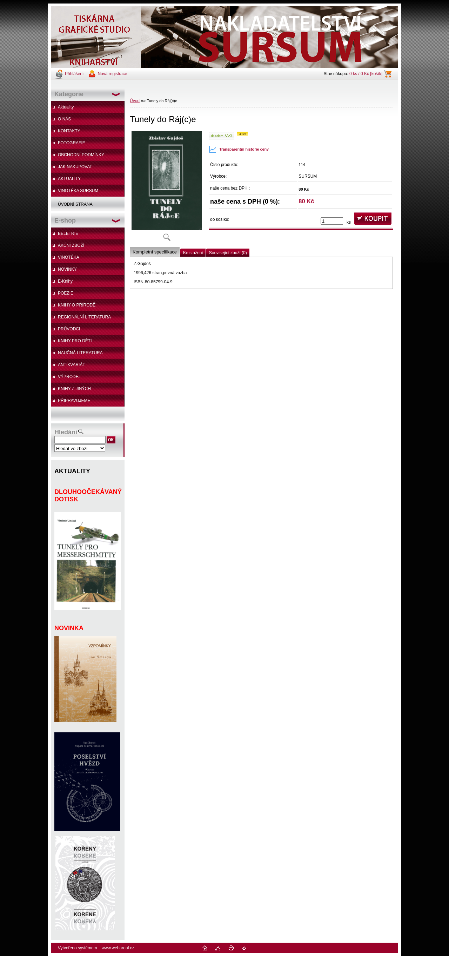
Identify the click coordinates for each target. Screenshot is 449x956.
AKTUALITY (69, 178)
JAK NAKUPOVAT (75, 166)
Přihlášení (74, 73)
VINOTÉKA (68, 257)
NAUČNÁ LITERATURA (80, 352)
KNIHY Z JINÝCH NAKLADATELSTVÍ (71, 390)
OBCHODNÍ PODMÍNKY (81, 154)
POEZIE (65, 293)
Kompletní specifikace (155, 252)
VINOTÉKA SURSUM (78, 190)
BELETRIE (68, 233)
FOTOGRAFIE (71, 142)
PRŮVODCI (69, 329)
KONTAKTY (69, 130)
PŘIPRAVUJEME (74, 400)
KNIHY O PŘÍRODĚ (76, 305)
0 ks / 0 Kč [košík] (365, 73)
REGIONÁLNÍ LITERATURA (84, 317)
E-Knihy (65, 281)
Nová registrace (112, 73)
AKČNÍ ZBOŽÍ (71, 245)
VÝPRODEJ (69, 376)
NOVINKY (67, 269)
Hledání (65, 432)
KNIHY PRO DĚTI (75, 340)
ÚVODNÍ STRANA (75, 204)
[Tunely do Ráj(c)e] (166, 188)
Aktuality (66, 107)
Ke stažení (193, 252)
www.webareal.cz (118, 947)
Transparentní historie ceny (239, 149)
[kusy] (332, 221)
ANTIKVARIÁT (71, 364)
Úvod (135, 100)
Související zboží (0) (228, 252)
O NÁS (64, 119)
